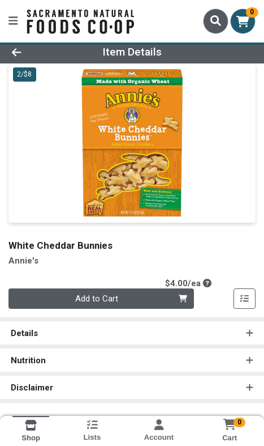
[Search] (215, 21)
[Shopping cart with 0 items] (243, 21)
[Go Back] (39, 52)
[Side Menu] (13, 21)
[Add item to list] (244, 298)
